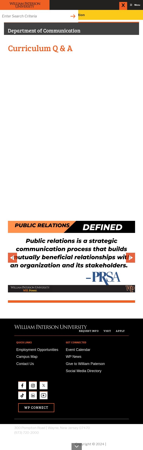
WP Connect (36, 407)
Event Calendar (78, 350)
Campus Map (26, 357)
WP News (73, 357)
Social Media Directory (83, 371)
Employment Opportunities (37, 350)
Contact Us (25, 364)
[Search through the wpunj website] (39, 16)
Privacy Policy (118, 444)
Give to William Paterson (85, 364)
